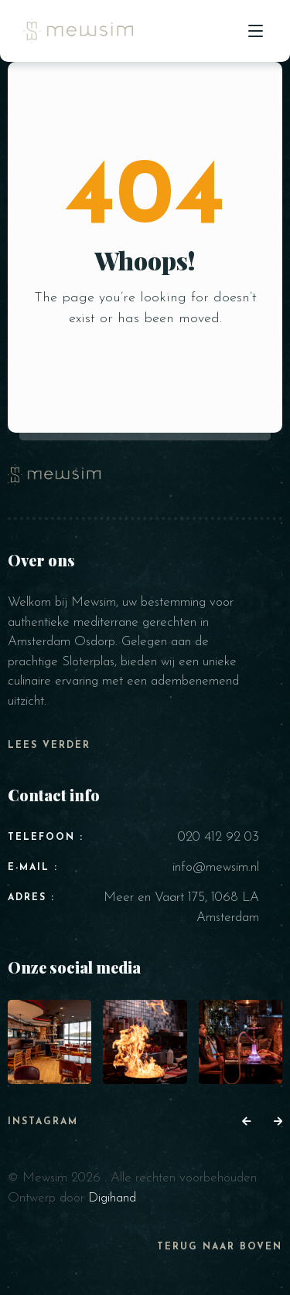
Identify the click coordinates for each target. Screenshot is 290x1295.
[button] (246, 1122)
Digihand (112, 1198)
